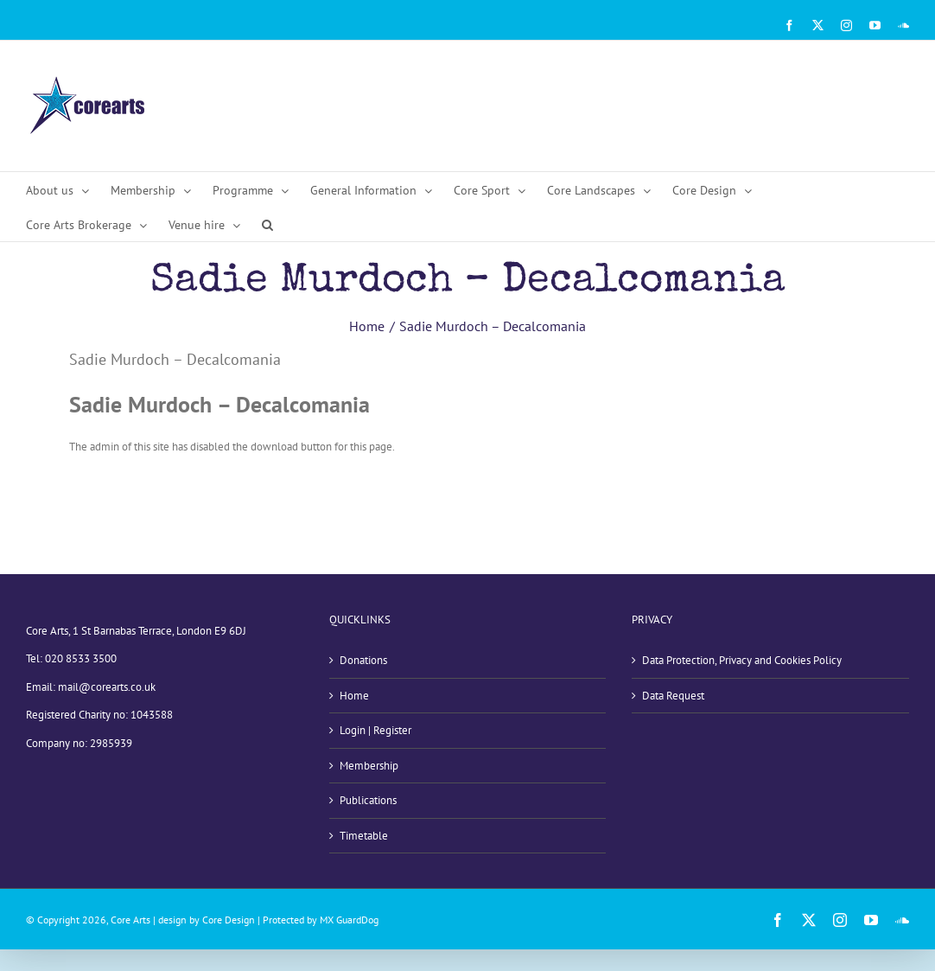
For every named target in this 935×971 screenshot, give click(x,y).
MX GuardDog (349, 919)
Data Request (673, 695)
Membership (369, 765)
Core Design (228, 919)
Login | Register (375, 730)
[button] (267, 224)
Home (354, 695)
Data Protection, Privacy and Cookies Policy (742, 660)
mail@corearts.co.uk (107, 687)
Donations (363, 660)
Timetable (364, 835)
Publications (368, 800)
